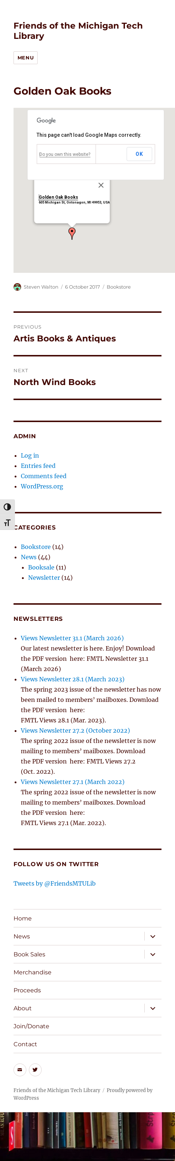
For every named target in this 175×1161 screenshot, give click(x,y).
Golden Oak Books (58, 197)
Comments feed (43, 476)
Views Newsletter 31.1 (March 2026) (72, 638)
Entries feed (38, 465)
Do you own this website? (64, 154)
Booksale (41, 567)
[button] (72, 233)
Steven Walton (41, 287)
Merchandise (33, 972)
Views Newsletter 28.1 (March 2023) (73, 679)
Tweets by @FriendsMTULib (55, 883)
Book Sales (29, 954)
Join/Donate (31, 1026)
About (23, 1008)
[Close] (101, 185)
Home (23, 918)
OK (139, 154)
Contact (25, 1044)
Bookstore (119, 287)
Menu (26, 58)
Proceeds (27, 990)
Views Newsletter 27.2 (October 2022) (75, 730)
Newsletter (44, 577)
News (29, 557)
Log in (30, 455)
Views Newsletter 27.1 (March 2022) (73, 781)
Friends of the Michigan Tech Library (57, 1090)
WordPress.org (42, 486)
